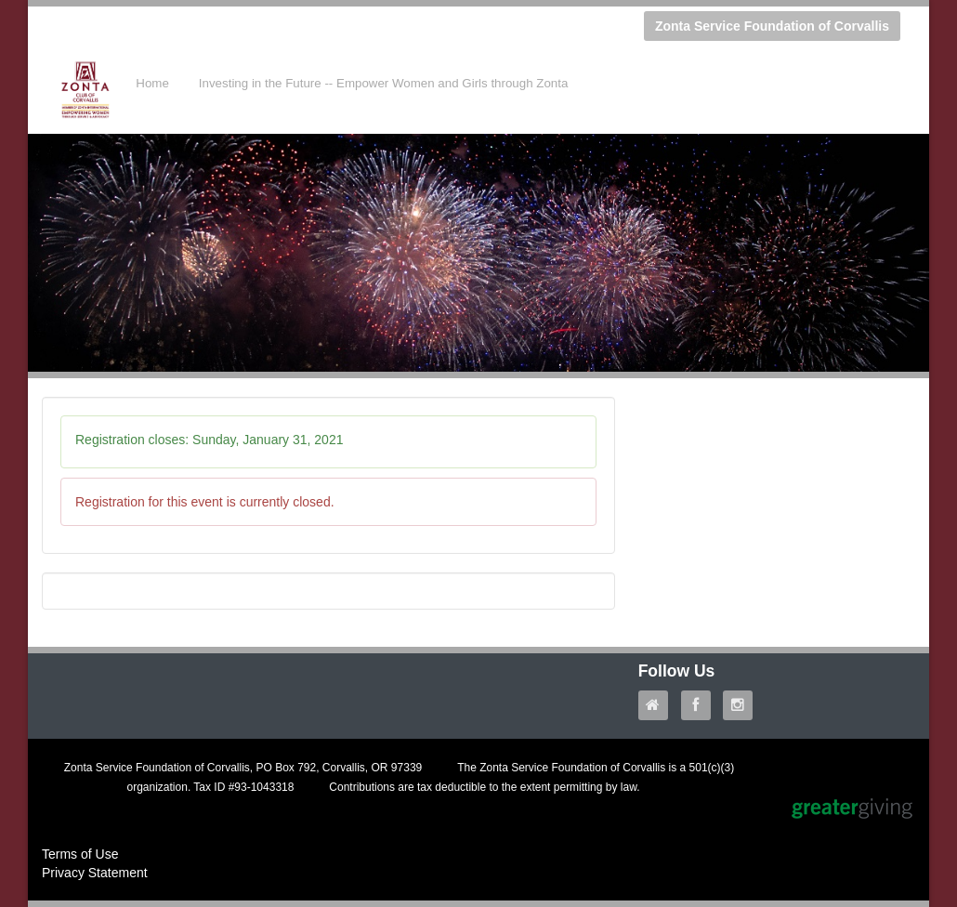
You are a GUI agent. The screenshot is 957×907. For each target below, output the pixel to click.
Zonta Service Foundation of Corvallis (772, 26)
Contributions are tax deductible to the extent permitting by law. (484, 787)
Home (152, 83)
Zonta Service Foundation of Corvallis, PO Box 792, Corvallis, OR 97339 (243, 767)
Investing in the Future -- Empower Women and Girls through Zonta (384, 83)
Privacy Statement (95, 872)
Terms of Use (80, 854)
